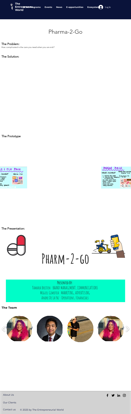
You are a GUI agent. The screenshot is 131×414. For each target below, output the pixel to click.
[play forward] (127, 329)
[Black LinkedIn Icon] (119, 395)
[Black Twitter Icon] (113, 395)
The (17, 3)
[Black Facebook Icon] (107, 395)
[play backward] (4, 329)
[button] (65, 268)
